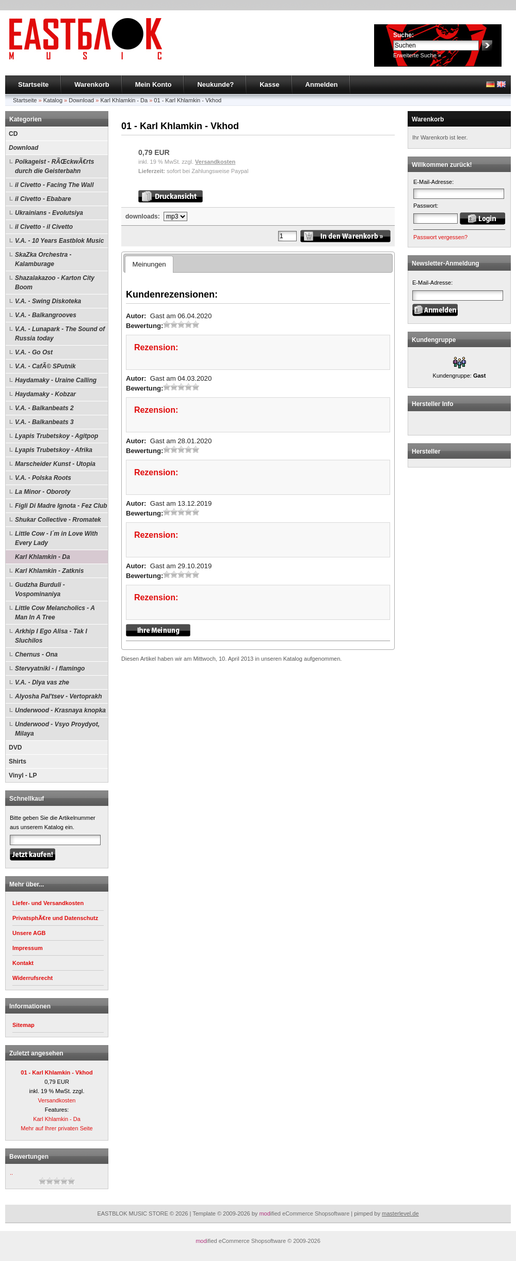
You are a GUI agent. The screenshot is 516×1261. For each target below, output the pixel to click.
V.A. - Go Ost (34, 352)
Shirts (17, 761)
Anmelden (321, 84)
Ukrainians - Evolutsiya (49, 212)
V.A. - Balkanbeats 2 (44, 408)
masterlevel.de (400, 1213)
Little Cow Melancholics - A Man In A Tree (55, 612)
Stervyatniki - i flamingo (50, 668)
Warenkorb (91, 84)
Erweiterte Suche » (417, 55)
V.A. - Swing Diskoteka (48, 301)
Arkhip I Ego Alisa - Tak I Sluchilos (51, 636)
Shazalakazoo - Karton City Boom (54, 282)
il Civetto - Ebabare (43, 199)
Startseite (33, 84)
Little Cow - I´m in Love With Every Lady (56, 538)
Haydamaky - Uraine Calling (55, 380)
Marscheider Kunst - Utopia (55, 464)
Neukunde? (215, 84)
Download (81, 100)
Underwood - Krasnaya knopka (60, 710)
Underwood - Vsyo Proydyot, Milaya (57, 729)
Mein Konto (153, 84)
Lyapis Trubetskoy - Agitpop (56, 436)
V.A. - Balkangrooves (45, 315)
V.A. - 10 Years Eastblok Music (59, 240)
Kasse (269, 84)
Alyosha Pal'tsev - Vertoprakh (58, 696)
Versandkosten (57, 1100)
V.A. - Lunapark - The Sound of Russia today (60, 333)
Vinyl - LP (23, 775)
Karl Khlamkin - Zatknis (49, 570)
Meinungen (149, 264)
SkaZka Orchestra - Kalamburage (43, 259)
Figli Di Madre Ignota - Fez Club (61, 505)
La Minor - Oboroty (42, 491)
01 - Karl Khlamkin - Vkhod (187, 100)
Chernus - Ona (36, 654)
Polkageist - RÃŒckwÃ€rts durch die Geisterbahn (54, 166)
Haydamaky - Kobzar (45, 394)
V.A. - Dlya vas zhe (42, 682)
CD (13, 133)
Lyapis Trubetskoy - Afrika (53, 450)
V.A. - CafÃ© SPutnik (45, 366)
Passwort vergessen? (440, 237)
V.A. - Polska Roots (43, 477)
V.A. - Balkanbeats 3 (44, 422)
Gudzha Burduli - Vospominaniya (40, 589)
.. (11, 1173)
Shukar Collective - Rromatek (58, 519)
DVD (15, 747)
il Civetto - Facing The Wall (54, 185)
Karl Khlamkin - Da (124, 100)
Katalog (52, 100)
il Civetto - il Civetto (44, 226)
